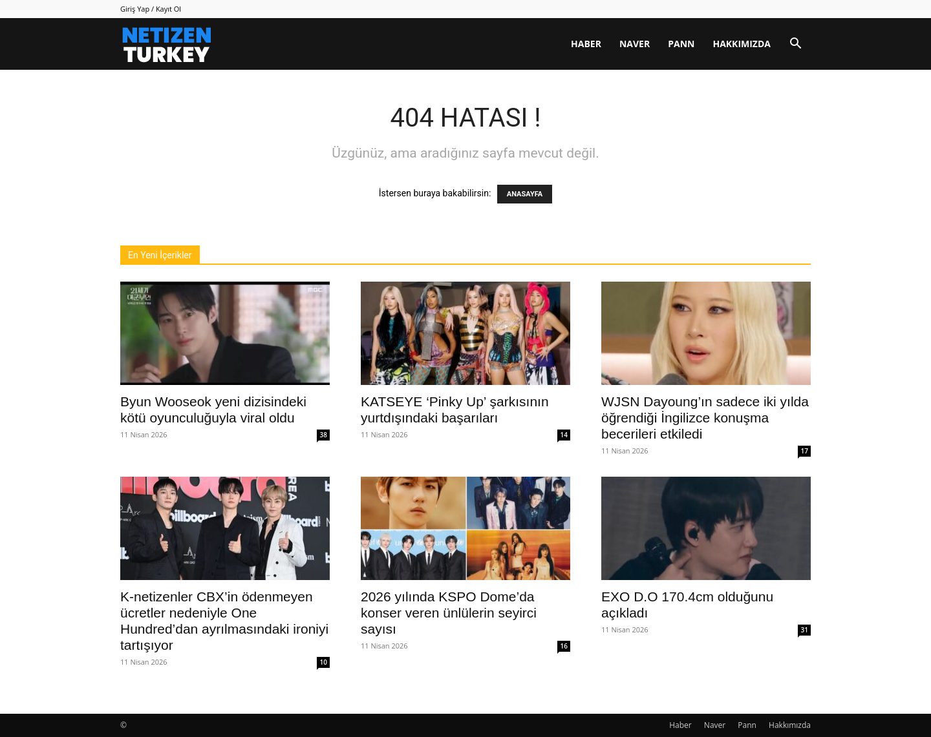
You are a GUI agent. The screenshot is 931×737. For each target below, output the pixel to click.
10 (323, 662)
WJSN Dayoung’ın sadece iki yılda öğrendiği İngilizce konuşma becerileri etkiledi (705, 417)
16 (564, 645)
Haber (586, 43)
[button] (795, 45)
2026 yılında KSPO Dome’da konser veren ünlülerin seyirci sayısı (449, 612)
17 (804, 450)
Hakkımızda (741, 43)
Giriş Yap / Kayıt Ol (150, 9)
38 (323, 434)
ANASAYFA (524, 194)
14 (564, 434)
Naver (634, 43)
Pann (681, 43)
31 (804, 629)
